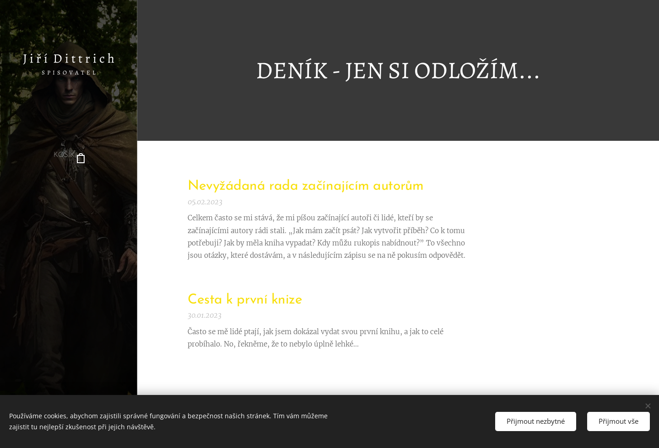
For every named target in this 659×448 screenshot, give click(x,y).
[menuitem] (69, 183)
